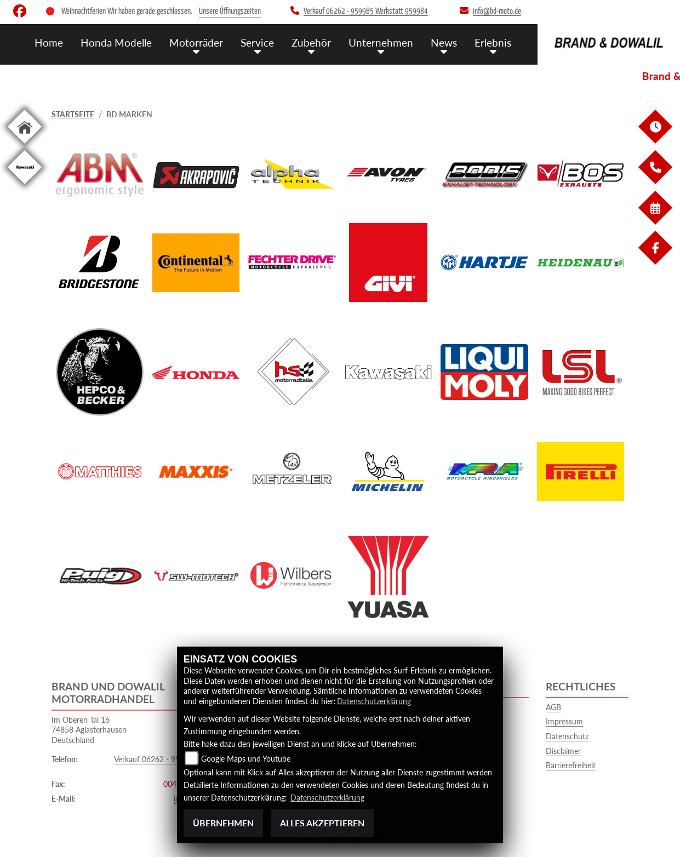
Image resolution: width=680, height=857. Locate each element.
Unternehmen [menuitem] (380, 42)
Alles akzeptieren (322, 823)
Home (49, 42)
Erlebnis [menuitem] (493, 42)
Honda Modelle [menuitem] (116, 42)
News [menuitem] (444, 42)
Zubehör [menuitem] (311, 42)
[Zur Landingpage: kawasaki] (25, 186)
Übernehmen (223, 823)
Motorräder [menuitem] (196, 42)
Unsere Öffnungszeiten (230, 11)
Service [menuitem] (257, 42)
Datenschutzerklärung (374, 701)
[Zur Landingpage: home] (25, 145)
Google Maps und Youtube (245, 758)
